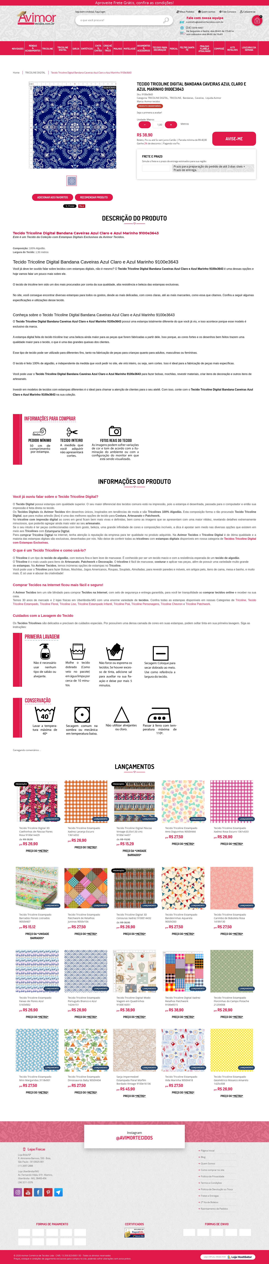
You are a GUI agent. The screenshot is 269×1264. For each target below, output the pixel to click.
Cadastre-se (249, 11)
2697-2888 (25, 1165)
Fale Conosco (229, 11)
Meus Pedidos (187, 11)
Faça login (100, 11)
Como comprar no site (212, 1170)
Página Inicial (207, 1150)
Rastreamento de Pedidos (214, 1208)
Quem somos (208, 11)
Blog (203, 1157)
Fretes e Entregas (210, 1195)
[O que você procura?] (166, 20)
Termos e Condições (211, 1182)
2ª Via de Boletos (209, 1202)
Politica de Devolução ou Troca (217, 1189)
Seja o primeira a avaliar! (149, 112)
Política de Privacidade (212, 1176)
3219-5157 (194, 27)
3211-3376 (25, 1182)
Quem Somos (208, 1163)
